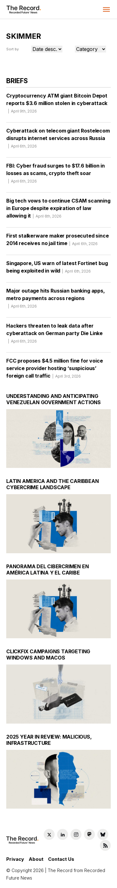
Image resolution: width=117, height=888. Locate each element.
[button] (106, 9)
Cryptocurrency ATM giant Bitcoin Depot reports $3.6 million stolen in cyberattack (56, 105)
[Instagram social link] (76, 834)
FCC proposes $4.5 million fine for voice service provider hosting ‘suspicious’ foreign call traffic (54, 370)
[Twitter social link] (49, 834)
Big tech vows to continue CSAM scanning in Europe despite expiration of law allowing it (58, 210)
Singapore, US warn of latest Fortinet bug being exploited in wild (57, 269)
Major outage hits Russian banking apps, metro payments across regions (55, 300)
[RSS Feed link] (105, 845)
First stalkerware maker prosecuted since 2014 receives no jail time (57, 242)
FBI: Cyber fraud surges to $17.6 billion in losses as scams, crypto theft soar (55, 175)
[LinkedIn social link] (62, 834)
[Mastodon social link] (89, 834)
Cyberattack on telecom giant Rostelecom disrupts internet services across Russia (58, 140)
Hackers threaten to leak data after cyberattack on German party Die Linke (54, 335)
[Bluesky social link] (102, 834)
